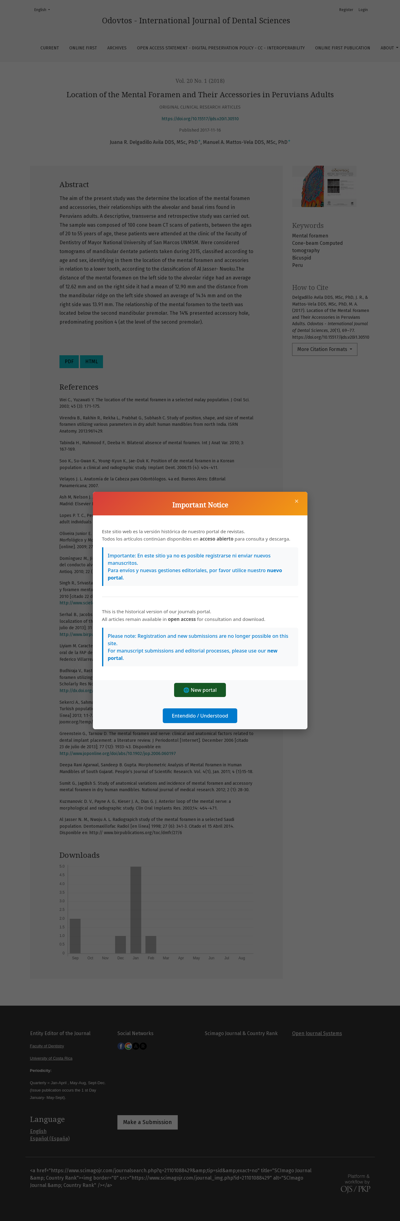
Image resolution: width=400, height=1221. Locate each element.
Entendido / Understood (200, 715)
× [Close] (297, 501)
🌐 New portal (200, 690)
